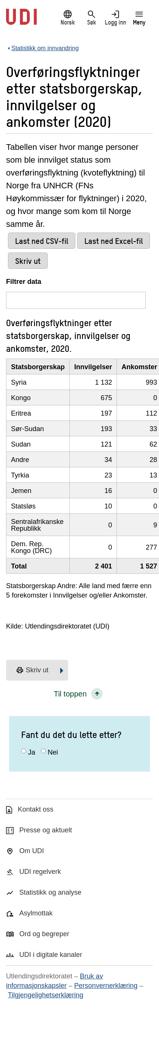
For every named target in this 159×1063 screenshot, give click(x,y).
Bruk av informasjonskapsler (54, 980)
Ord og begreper (44, 934)
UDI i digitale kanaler (50, 954)
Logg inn (115, 17)
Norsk (68, 17)
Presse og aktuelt (45, 830)
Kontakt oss (35, 809)
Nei (53, 752)
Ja (31, 752)
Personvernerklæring (105, 985)
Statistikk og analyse (50, 892)
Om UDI (31, 851)
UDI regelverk (40, 871)
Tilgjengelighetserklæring (45, 995)
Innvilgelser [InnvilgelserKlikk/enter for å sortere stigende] (93, 367)
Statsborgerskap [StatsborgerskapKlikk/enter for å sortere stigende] (38, 367)
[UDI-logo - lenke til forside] (21, 21)
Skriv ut (32, 670)
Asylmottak (36, 913)
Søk (91, 17)
